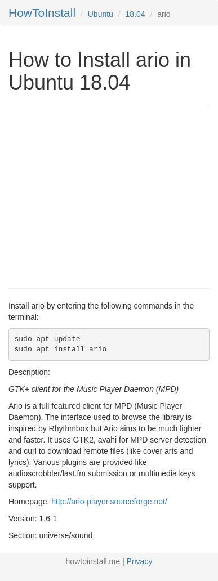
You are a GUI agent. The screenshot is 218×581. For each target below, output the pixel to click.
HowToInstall (41, 12)
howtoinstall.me (93, 561)
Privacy (140, 561)
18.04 (135, 14)
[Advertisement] (103, 195)
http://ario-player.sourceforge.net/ (109, 501)
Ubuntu (100, 14)
